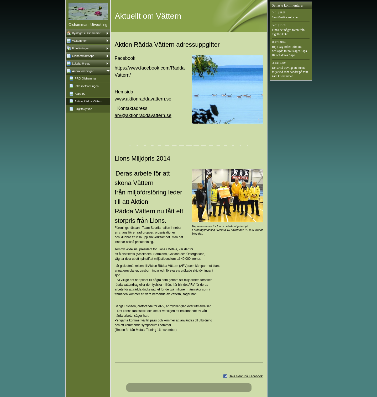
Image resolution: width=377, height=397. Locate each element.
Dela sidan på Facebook (246, 376)
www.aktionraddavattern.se (143, 99)
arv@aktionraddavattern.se (143, 115)
